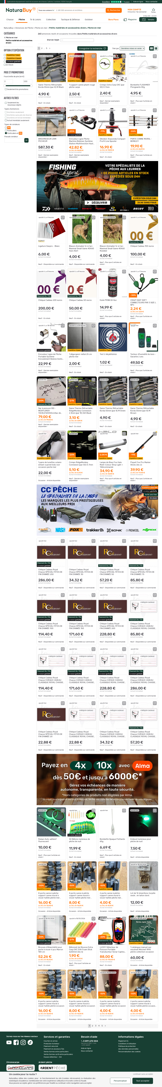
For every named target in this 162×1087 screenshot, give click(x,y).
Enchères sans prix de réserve (19, 115)
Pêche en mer (41, 28)
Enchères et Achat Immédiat (18, 118)
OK (26, 140)
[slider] (4, 85)
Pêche (22, 20)
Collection (51, 20)
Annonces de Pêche (24, 28)
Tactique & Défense (70, 20)
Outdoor (89, 20)
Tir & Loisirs (35, 20)
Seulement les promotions (17, 89)
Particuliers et (14, 133)
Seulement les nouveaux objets (14, 104)
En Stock (9, 65)
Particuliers (11, 131)
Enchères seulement (15, 112)
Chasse (9, 20)
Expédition (13, 55)
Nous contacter (151, 2)
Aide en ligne (138, 2)
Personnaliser (120, 1081)
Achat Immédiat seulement (18, 120)
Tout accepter (142, 1081)
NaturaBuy (8, 28)
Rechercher (113, 10)
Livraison (14, 61)
